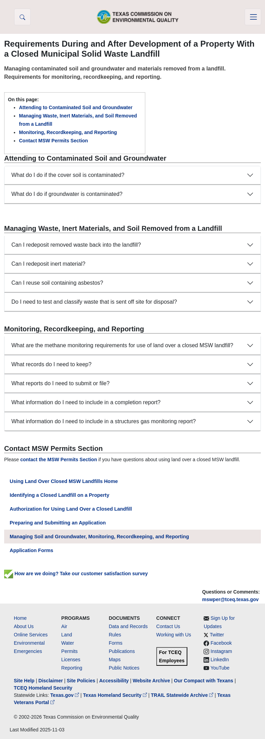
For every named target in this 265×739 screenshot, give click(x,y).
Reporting (71, 668)
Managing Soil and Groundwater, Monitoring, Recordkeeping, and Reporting (99, 536)
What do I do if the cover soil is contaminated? (67, 175)
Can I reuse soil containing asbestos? (57, 283)
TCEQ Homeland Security (43, 688)
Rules (115, 634)
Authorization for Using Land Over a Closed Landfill (71, 509)
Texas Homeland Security (115, 695)
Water (67, 643)
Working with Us (173, 634)
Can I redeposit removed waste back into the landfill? (76, 245)
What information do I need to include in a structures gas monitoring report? (103, 421)
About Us (24, 626)
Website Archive (151, 680)
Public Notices (124, 668)
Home (20, 618)
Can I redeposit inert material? (48, 264)
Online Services (31, 634)
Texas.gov (65, 695)
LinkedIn (219, 659)
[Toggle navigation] (253, 17)
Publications (122, 651)
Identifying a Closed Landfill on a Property (59, 495)
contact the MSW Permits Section (58, 459)
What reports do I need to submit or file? (60, 383)
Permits (69, 651)
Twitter (217, 634)
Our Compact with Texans (203, 680)
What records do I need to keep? (51, 364)
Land (66, 634)
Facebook (221, 643)
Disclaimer (50, 680)
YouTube (219, 668)
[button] (22, 17)
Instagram (221, 651)
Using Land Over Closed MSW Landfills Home (64, 481)
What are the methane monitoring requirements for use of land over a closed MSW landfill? (122, 345)
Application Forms (31, 550)
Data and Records (128, 626)
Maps (114, 659)
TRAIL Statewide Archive (183, 695)
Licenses (70, 659)
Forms (115, 643)
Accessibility (114, 680)
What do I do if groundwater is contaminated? (66, 194)
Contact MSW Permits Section (53, 140)
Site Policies (81, 680)
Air (64, 626)
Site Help (24, 680)
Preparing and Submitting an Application (58, 522)
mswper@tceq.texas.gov (230, 599)
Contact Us (168, 626)
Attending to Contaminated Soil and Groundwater (75, 107)
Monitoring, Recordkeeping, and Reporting (68, 132)
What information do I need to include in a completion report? (85, 402)
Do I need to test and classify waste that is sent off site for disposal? (94, 302)
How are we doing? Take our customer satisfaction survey (76, 573)
